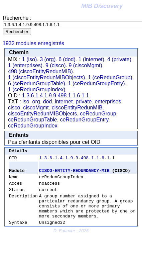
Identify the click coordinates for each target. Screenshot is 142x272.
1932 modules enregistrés (33, 43)
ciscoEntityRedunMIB (77, 107)
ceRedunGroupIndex (32, 125)
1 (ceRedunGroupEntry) (96, 83)
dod (47, 101)
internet (64, 101)
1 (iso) (29, 59)
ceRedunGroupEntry (84, 119)
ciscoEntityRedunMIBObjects (42, 113)
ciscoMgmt (35, 107)
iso (25, 101)
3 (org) (47, 59)
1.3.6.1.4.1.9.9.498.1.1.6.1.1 (77, 160)
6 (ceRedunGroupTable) (36, 83)
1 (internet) (91, 59)
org (36, 101)
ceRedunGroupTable (32, 119)
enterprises (108, 101)
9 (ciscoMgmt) (85, 65)
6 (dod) (67, 59)
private (84, 101)
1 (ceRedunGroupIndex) (36, 89)
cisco (14, 107)
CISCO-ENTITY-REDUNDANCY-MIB (74, 173)
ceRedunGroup (98, 113)
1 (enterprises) (25, 65)
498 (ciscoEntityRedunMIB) (40, 71)
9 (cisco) (55, 65)
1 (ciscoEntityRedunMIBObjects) (46, 77)
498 (62, 95)
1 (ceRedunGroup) (110, 77)
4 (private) (119, 59)
